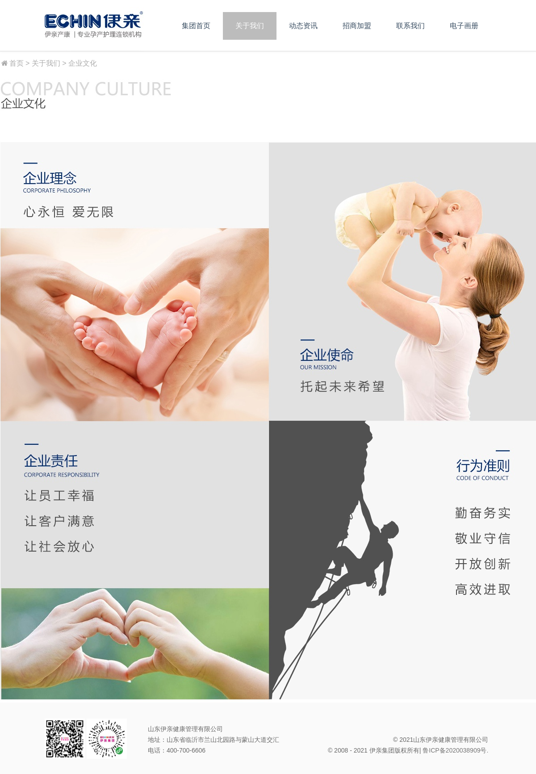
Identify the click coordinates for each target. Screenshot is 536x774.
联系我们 (410, 25)
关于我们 (249, 25)
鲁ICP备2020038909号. (455, 750)
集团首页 (196, 25)
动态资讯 (303, 25)
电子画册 (464, 25)
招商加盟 (357, 25)
